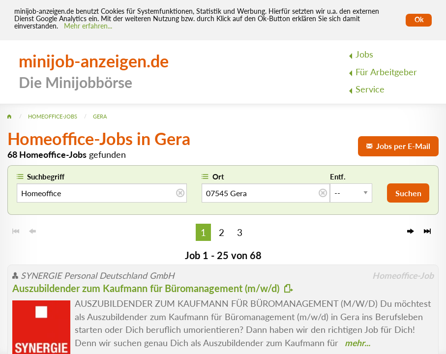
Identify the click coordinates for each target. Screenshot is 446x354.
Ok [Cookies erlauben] (419, 20)
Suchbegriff (45, 176)
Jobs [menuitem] (364, 54)
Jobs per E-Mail (398, 145)
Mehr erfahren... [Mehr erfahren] (88, 26)
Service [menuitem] (370, 89)
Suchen (408, 193)
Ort (218, 176)
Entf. (338, 176)
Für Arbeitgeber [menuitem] (386, 72)
